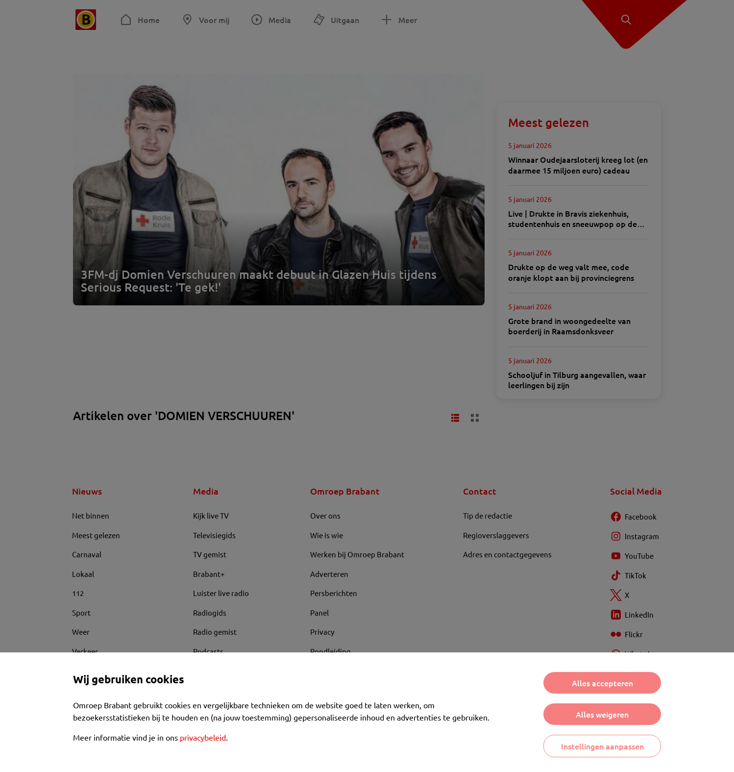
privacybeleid (203, 737)
